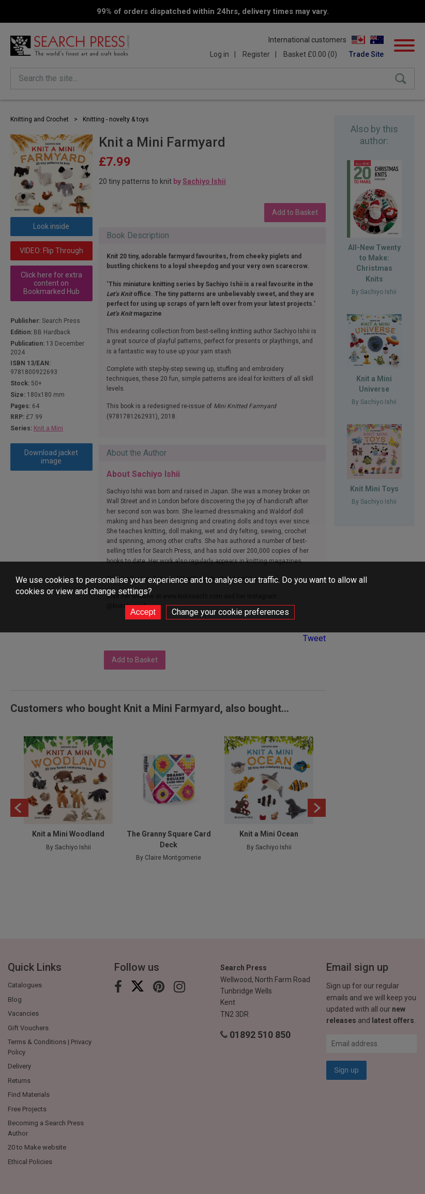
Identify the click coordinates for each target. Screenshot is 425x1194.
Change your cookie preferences (230, 612)
